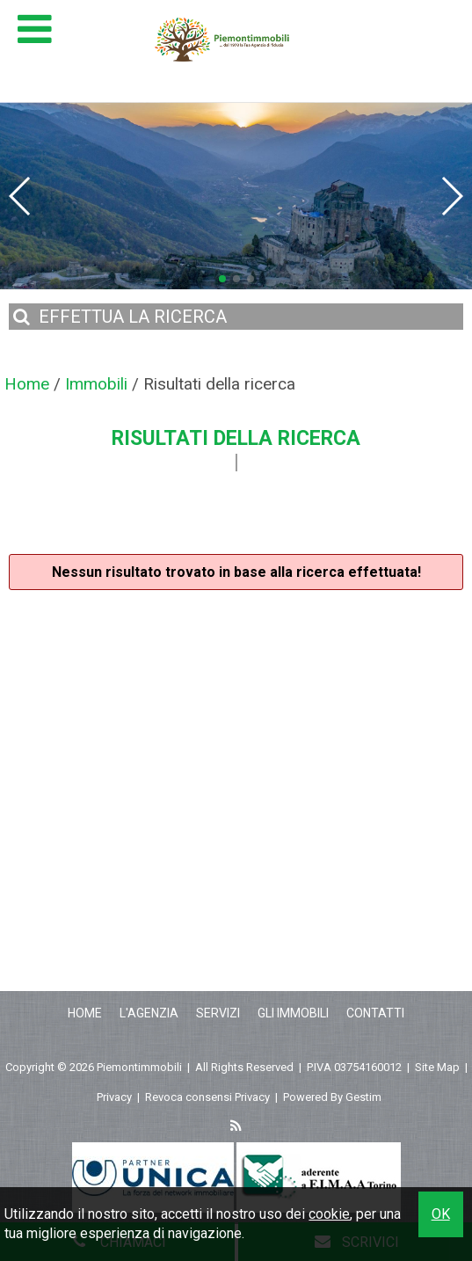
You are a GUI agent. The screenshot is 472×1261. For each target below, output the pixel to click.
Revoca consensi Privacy (207, 1097)
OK (441, 1214)
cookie (329, 1214)
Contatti (375, 1013)
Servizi (218, 1013)
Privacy (114, 1097)
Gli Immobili (293, 1013)
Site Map (437, 1067)
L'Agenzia (149, 1013)
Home (85, 1013)
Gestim (363, 1097)
